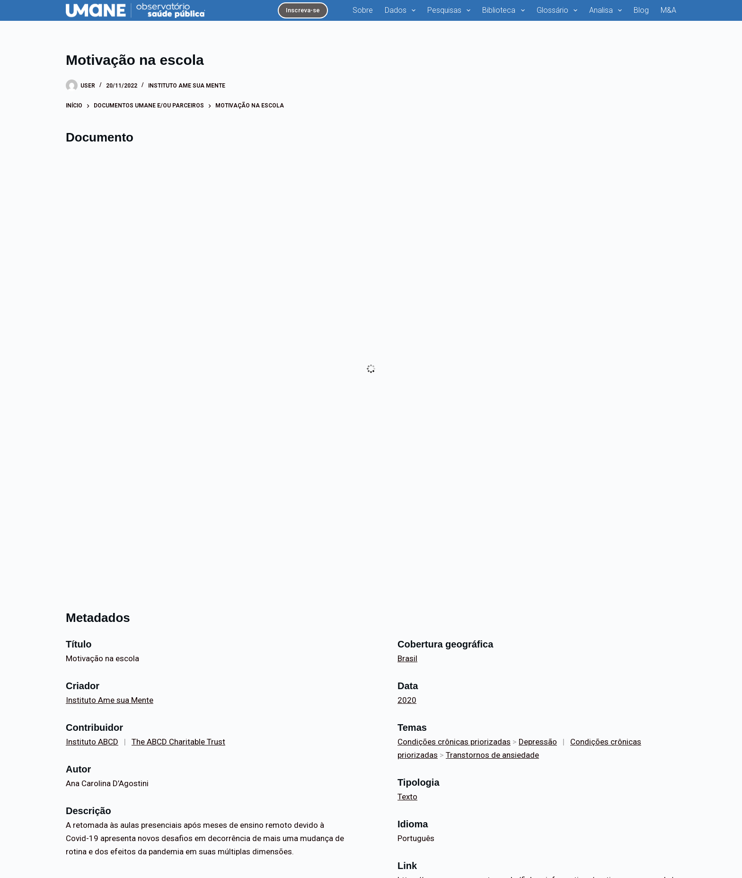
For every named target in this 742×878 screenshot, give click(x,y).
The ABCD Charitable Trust (178, 741)
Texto (407, 796)
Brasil (407, 658)
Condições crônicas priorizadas (454, 741)
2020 (407, 700)
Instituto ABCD (92, 741)
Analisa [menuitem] (607, 10)
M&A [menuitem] (668, 10)
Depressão (538, 741)
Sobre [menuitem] (363, 10)
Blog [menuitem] (641, 10)
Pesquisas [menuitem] (450, 10)
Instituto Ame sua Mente (186, 85)
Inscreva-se (303, 10)
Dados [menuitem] (402, 10)
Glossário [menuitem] (559, 10)
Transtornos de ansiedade (492, 755)
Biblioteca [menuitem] (505, 10)
